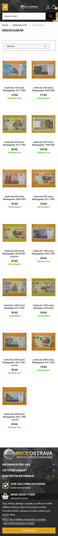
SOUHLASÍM (29, 530)
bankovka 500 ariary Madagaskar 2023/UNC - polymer (14, 254)
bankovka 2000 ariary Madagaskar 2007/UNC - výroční (14, 362)
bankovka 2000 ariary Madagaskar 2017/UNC (43, 361)
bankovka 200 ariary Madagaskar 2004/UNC (43, 89)
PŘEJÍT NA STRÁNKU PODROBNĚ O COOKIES (24, 519)
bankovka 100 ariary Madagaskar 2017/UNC (14, 89)
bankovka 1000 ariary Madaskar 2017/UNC (14, 306)
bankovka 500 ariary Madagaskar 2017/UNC (43, 197)
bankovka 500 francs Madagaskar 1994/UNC (43, 143)
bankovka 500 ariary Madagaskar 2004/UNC (14, 197)
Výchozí (26, 46)
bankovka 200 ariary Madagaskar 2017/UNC (14, 143)
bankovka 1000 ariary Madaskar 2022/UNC (43, 306)
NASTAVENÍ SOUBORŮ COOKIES (19, 523)
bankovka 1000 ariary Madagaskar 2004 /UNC (43, 252)
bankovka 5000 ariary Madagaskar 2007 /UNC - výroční (14, 417)
